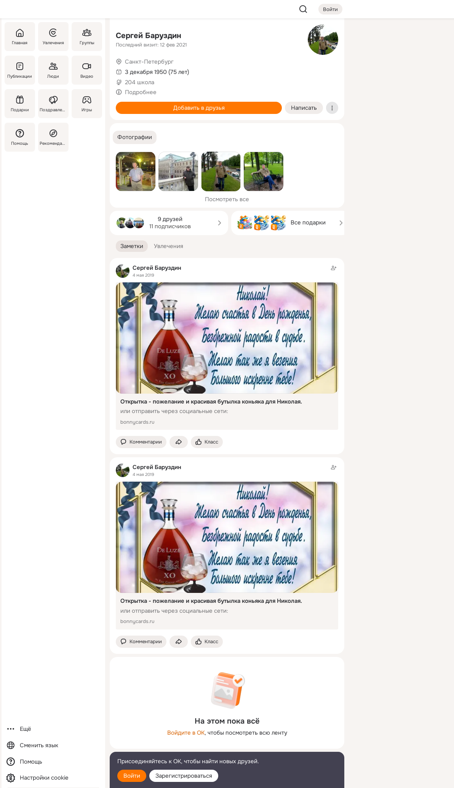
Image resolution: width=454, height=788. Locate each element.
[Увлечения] (53, 36)
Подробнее (141, 92)
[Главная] (20, 36)
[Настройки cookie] (53, 778)
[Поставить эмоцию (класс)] (207, 442)
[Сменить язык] (53, 745)
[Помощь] (20, 137)
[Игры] (87, 103)
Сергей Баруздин (148, 35)
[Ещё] (53, 729)
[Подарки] (20, 103)
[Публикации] (20, 70)
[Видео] (87, 70)
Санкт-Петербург (149, 62)
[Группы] (87, 36)
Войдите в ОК (186, 733)
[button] (135, 137)
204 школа (139, 82)
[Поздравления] (53, 103)
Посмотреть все (227, 199)
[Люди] (53, 70)
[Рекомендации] (53, 137)
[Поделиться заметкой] (178, 442)
